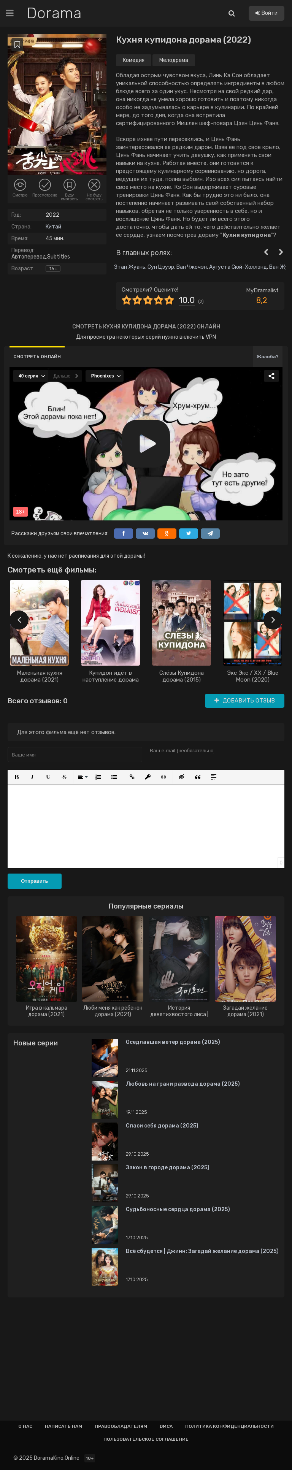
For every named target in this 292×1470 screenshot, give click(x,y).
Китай (53, 227)
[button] (16, 777)
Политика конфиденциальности (229, 1426)
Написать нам (63, 1426)
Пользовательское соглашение (146, 1439)
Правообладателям (121, 1426)
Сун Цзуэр (161, 267)
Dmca (166, 1426)
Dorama (54, 13)
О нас (25, 1426)
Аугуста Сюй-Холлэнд (238, 267)
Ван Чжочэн (191, 267)
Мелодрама (173, 60)
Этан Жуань (129, 267)
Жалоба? (268, 356)
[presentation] (19, 620)
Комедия (133, 60)
